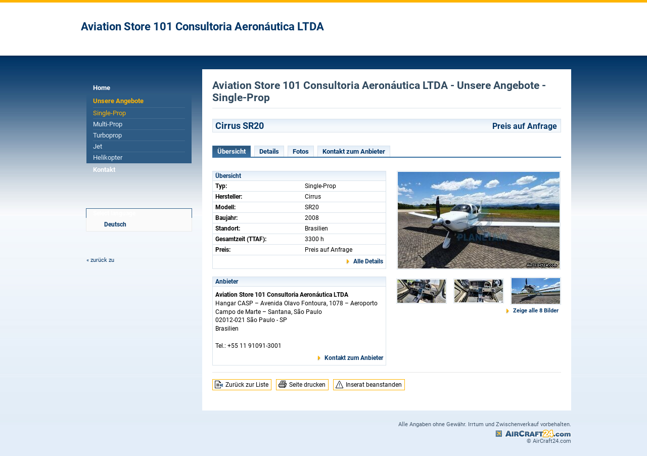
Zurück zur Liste (246, 384)
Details (269, 151)
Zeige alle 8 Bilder (536, 310)
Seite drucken (307, 384)
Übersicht (231, 151)
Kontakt (104, 169)
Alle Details (368, 261)
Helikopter (107, 157)
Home (101, 88)
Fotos (301, 151)
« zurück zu (100, 260)
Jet (97, 146)
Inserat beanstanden (374, 384)
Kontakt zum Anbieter (353, 151)
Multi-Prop (107, 124)
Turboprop (107, 135)
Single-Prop (109, 113)
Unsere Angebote (118, 101)
